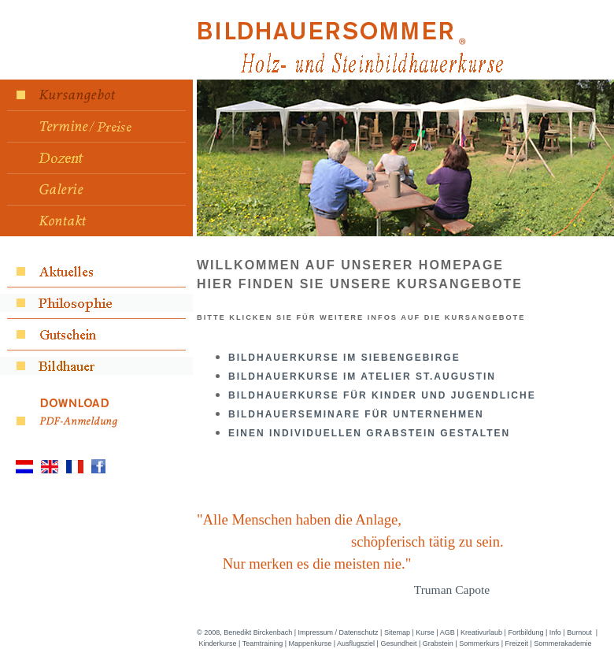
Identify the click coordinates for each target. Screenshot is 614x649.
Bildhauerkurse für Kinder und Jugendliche (382, 395)
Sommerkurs (479, 643)
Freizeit (517, 643)
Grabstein (438, 643)
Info (555, 632)
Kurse (425, 632)
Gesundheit (398, 643)
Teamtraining (262, 643)
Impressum (316, 632)
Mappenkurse (310, 643)
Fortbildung (525, 632)
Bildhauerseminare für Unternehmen (356, 414)
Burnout (579, 632)
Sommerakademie (562, 643)
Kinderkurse (218, 643)
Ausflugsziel (356, 643)
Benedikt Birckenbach (258, 632)
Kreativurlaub (481, 632)
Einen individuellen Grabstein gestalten (369, 433)
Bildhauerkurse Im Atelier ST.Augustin (362, 376)
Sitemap (397, 632)
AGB (447, 632)
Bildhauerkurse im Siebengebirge (344, 357)
